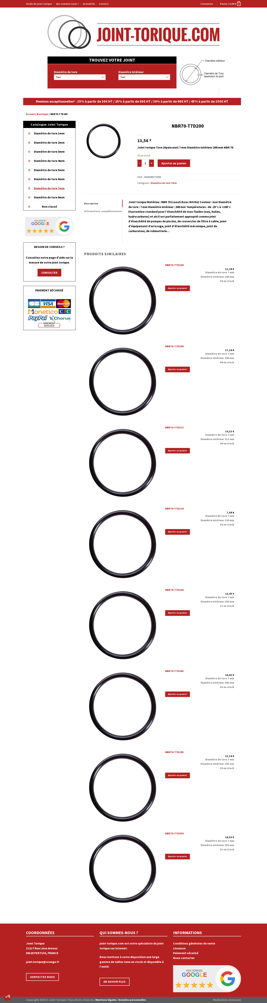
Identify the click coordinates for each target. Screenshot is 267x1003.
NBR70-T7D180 (174, 590)
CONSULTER (49, 272)
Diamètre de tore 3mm (49, 151)
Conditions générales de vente (194, 943)
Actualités (89, 3)
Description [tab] (91, 203)
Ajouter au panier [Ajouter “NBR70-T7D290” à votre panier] (177, 369)
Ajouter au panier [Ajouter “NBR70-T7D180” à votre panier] (177, 613)
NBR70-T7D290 (174, 346)
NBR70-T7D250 (174, 833)
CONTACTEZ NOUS (42, 977)
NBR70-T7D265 (174, 671)
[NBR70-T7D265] (122, 705)
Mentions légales (106, 999)
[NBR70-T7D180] (122, 624)
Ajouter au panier (173, 163)
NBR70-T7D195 (174, 752)
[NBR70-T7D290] (122, 381)
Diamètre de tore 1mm (49, 133)
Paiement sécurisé (185, 953)
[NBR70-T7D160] (122, 299)
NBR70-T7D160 (174, 265)
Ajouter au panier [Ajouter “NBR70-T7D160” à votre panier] (177, 288)
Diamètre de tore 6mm (49, 179)
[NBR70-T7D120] (122, 543)
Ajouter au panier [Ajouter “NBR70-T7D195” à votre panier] (177, 775)
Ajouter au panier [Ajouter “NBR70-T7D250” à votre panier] (177, 856)
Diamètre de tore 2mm (49, 142)
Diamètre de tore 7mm (49, 188)
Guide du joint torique (39, 3)
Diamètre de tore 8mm (49, 197)
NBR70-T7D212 (174, 427)
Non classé (49, 206)
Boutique (42, 114)
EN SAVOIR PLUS (115, 981)
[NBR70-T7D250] (122, 868)
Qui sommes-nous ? (67, 3)
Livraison (179, 948)
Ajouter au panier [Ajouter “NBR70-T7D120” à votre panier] (177, 531)
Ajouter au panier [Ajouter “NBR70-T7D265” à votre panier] (177, 694)
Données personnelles (132, 999)
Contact (104, 3)
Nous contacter (184, 958)
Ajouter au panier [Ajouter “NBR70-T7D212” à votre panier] (177, 450)
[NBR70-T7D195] (122, 787)
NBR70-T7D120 (174, 508)
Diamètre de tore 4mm (49, 161)
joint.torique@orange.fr (42, 962)
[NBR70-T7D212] (122, 462)
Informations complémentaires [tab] (103, 211)
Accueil (30, 114)
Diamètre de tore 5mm (49, 170)
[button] (7, 996)
